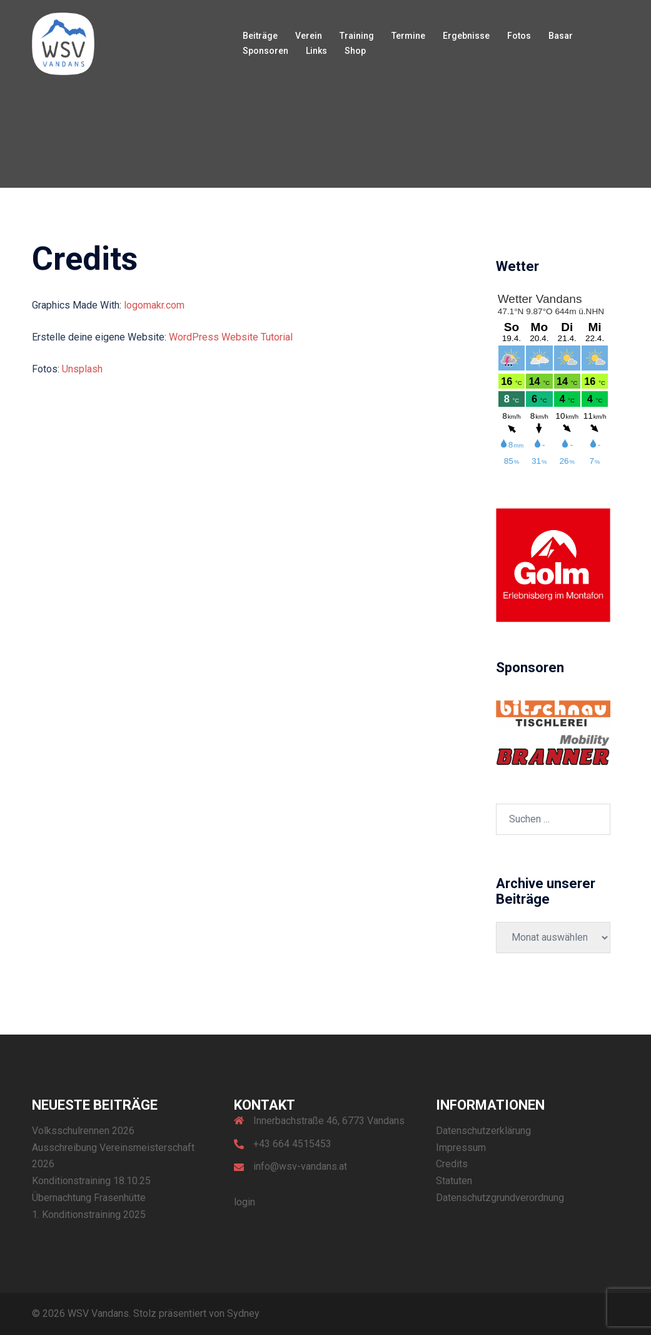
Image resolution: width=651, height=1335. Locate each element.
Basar (560, 36)
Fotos (519, 36)
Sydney (243, 1313)
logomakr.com (154, 305)
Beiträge (260, 36)
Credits (452, 1164)
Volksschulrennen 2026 (83, 1131)
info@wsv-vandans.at (300, 1166)
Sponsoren (265, 51)
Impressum (461, 1147)
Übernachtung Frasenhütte (89, 1198)
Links (316, 51)
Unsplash (82, 369)
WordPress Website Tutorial (231, 337)
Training (357, 36)
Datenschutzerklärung (483, 1131)
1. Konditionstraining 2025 (89, 1214)
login (244, 1202)
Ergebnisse (466, 36)
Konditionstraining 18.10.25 (91, 1181)
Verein (308, 36)
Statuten (454, 1181)
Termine (408, 36)
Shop (355, 51)
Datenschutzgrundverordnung (500, 1198)
